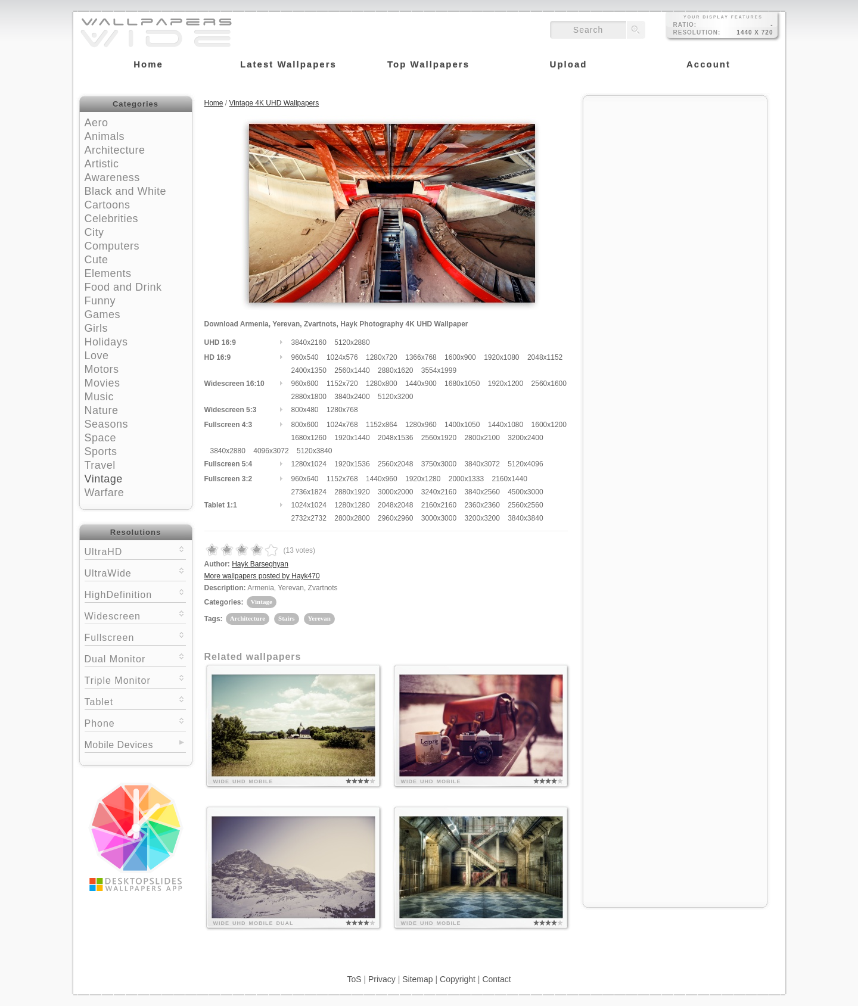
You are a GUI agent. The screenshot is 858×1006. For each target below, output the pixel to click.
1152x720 (342, 383)
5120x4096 (525, 464)
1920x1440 (351, 438)
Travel (100, 465)
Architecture (115, 150)
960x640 (305, 479)
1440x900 (421, 383)
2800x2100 (481, 438)
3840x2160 (309, 342)
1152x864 (381, 425)
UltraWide (135, 572)
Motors (102, 369)
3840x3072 (481, 464)
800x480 (305, 410)
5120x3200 (395, 397)
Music (99, 397)
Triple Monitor (135, 679)
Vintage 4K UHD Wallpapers (274, 103)
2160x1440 (509, 479)
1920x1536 (351, 464)
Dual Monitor (135, 658)
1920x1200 (505, 383)
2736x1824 (309, 492)
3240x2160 (438, 492)
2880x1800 (309, 397)
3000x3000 (438, 518)
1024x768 (342, 425)
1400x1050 (462, 425)
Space (101, 438)
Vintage (104, 479)
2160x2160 (438, 505)
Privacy (382, 979)
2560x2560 (525, 505)
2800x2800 (351, 518)
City (94, 232)
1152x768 (342, 479)
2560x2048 (395, 464)
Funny (100, 301)
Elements (108, 273)
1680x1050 (462, 383)
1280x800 (381, 383)
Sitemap (417, 979)
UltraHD (135, 550)
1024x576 (342, 357)
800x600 (305, 425)
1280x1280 (351, 505)
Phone (135, 722)
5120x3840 (314, 451)
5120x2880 (351, 342)
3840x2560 (481, 492)
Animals (105, 136)
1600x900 (460, 357)
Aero (96, 123)
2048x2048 (395, 505)
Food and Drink (123, 287)
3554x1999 (438, 370)
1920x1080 (501, 357)
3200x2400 (525, 438)
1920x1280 (422, 479)
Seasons (107, 424)
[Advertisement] (675, 176)
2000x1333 (466, 479)
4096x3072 (270, 451)
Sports (101, 451)
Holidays (106, 342)
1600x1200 (549, 425)
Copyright (457, 979)
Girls (96, 328)
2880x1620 (395, 370)
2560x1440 (351, 370)
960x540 (305, 357)
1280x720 (381, 357)
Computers (112, 246)
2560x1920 (438, 438)
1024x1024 (309, 505)
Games (103, 314)
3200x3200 (481, 518)
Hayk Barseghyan (260, 564)
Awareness (112, 177)
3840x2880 (227, 451)
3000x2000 (395, 492)
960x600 (305, 383)
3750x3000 (438, 464)
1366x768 (421, 357)
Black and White (126, 191)
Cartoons (107, 205)
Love (97, 356)
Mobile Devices (119, 745)
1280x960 (421, 425)
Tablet (135, 700)
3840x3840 (525, 518)
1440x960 (381, 479)
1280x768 (342, 410)
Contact (496, 979)
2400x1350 (309, 370)
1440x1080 (505, 425)
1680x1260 (309, 438)
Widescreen (135, 615)
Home (213, 103)
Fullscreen (135, 636)
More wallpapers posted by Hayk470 (262, 576)
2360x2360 (481, 505)
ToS (354, 979)
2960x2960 (395, 518)
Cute (96, 260)
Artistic (102, 164)
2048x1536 (395, 438)
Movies (102, 383)
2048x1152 (544, 357)
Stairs (286, 618)
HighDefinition (135, 593)
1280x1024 (309, 464)
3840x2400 (351, 397)
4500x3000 (525, 492)
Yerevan (319, 618)
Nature (102, 410)
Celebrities (112, 219)
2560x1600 (549, 383)
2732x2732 (309, 518)
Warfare (105, 493)
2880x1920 (351, 492)
